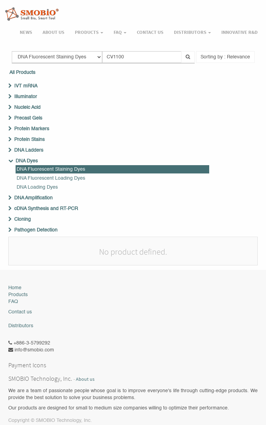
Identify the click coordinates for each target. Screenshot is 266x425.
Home (14, 287)
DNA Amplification (33, 198)
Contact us (20, 312)
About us (85, 379)
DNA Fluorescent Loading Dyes (51, 178)
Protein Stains (29, 139)
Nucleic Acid (27, 107)
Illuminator (25, 96)
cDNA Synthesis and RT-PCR (46, 208)
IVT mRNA (25, 86)
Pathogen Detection (35, 230)
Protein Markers (31, 128)
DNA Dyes (27, 161)
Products (18, 294)
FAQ (13, 301)
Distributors (20, 325)
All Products (22, 72)
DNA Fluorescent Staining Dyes (51, 169)
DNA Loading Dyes (37, 187)
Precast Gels (28, 118)
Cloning (22, 219)
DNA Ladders (28, 150)
